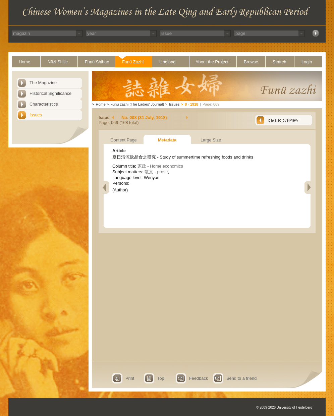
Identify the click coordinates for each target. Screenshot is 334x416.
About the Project (212, 61)
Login (306, 61)
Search (279, 61)
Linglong (167, 61)
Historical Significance (50, 93)
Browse (251, 61)
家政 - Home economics (160, 166)
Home (24, 61)
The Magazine (43, 82)
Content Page (123, 139)
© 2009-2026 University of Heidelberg (284, 407)
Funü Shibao (97, 61)
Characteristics (44, 104)
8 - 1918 (191, 104)
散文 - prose (156, 171)
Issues (36, 114)
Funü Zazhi (133, 61)
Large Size (211, 139)
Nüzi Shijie (58, 61)
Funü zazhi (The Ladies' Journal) (137, 104)
